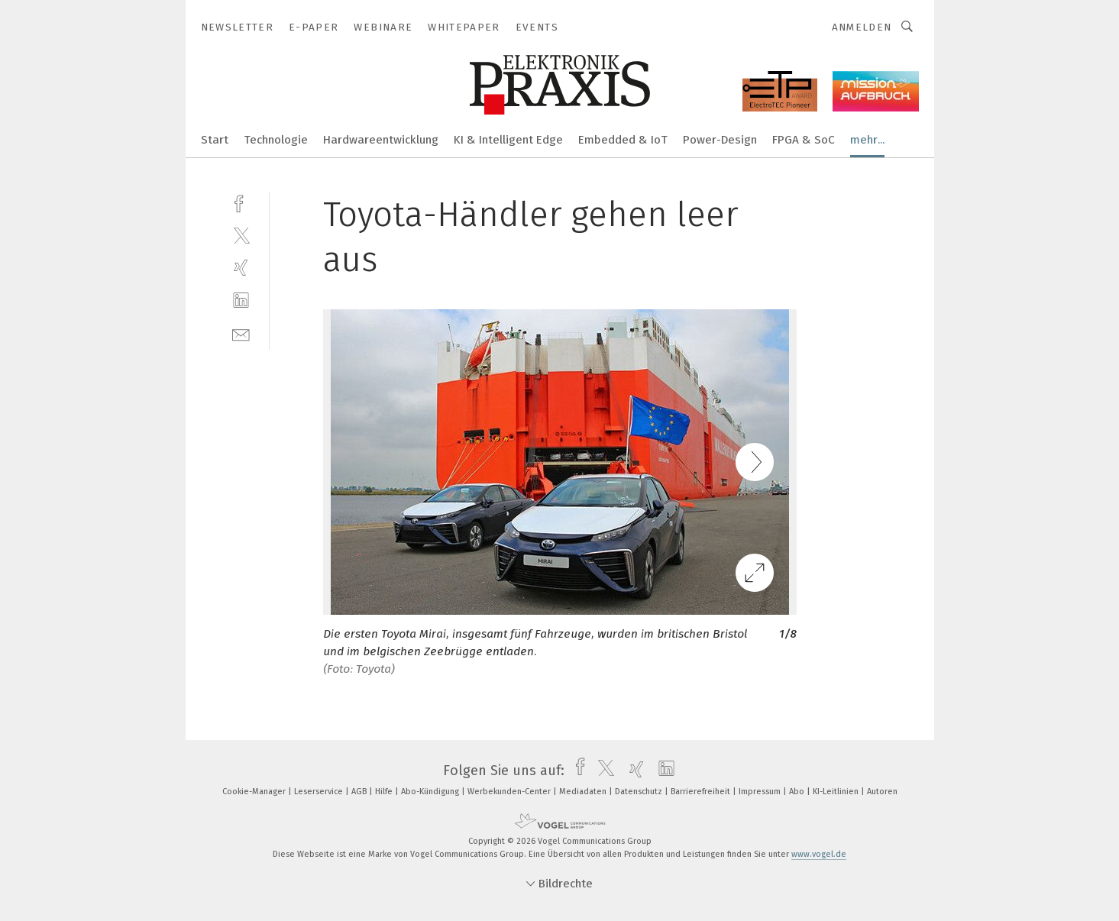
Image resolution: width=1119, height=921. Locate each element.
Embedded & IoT (623, 140)
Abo (798, 792)
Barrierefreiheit (702, 792)
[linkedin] (241, 300)
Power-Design (720, 140)
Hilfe (385, 792)
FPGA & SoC (803, 140)
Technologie (276, 140)
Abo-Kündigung (431, 792)
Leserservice (319, 792)
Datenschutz (640, 792)
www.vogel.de (818, 854)
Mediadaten (584, 792)
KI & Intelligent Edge (508, 140)
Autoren (882, 792)
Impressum (761, 792)
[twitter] (241, 234)
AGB (360, 792)
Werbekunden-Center (510, 792)
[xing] (241, 267)
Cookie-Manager (255, 792)
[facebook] (241, 202)
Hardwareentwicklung (380, 140)
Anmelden (862, 27)
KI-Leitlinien (837, 792)
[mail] (241, 333)
